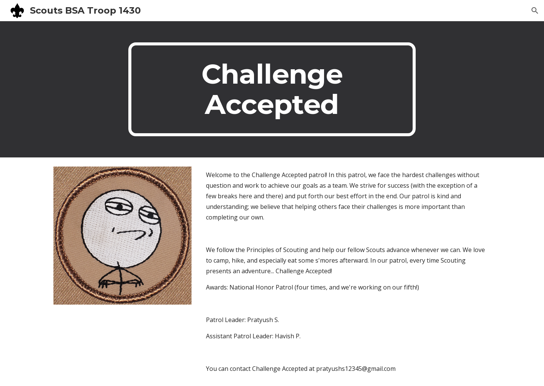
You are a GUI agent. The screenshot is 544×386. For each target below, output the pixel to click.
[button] (535, 11)
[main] (272, 89)
